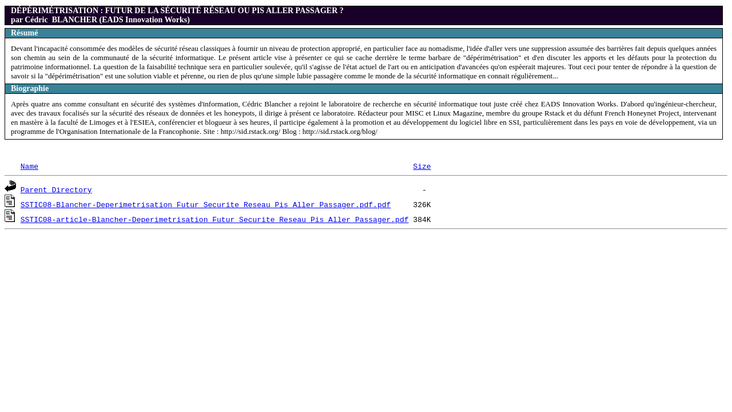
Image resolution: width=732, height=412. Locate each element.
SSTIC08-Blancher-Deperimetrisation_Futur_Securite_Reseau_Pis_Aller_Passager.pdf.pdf (206, 204)
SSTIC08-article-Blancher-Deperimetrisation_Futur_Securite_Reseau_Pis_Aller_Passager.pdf (215, 219)
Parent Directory (56, 189)
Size (422, 166)
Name (29, 166)
